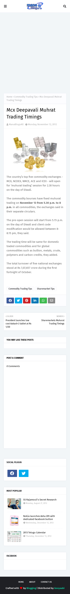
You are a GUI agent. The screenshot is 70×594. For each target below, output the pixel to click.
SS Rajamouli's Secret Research (40, 499)
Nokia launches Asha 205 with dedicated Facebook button (39, 517)
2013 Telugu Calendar (34, 532)
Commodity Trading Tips (26, 97)
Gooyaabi (59, 588)
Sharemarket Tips (46, 289)
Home (9, 97)
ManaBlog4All (16, 124)
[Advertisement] (35, 53)
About (32, 582)
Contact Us (46, 582)
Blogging (31, 588)
